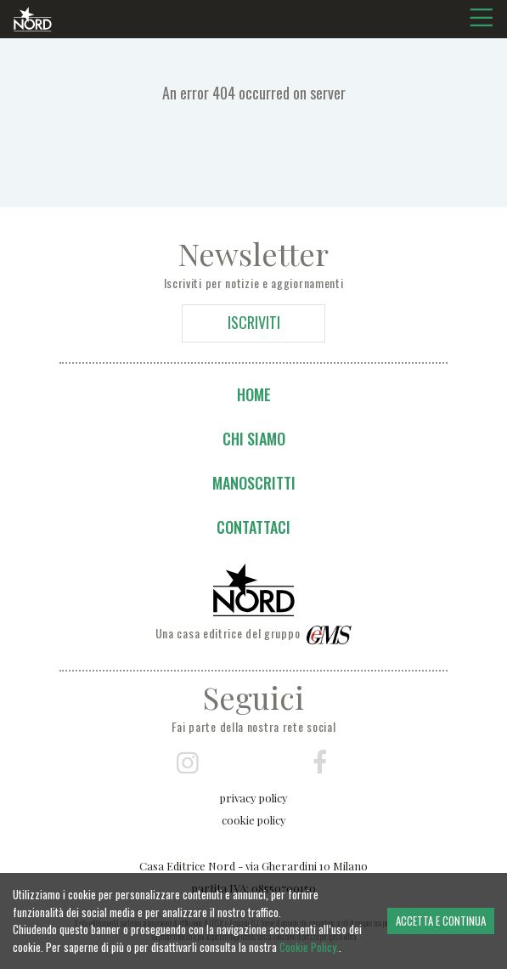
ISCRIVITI (254, 322)
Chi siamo (254, 439)
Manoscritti (254, 483)
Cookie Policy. (309, 946)
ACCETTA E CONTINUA (441, 920)
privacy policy (254, 797)
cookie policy (254, 820)
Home (254, 394)
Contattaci (253, 527)
